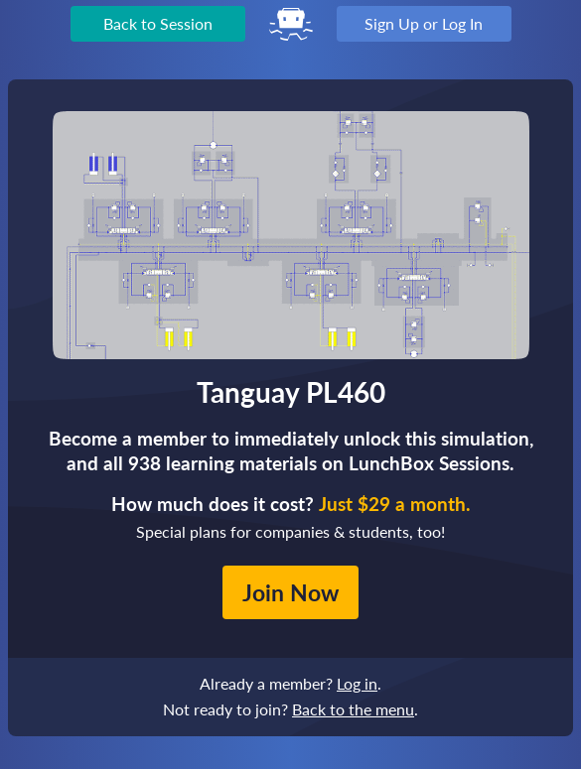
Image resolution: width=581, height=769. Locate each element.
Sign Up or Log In (423, 23)
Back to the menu (353, 709)
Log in (357, 683)
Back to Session (158, 23)
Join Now (290, 592)
